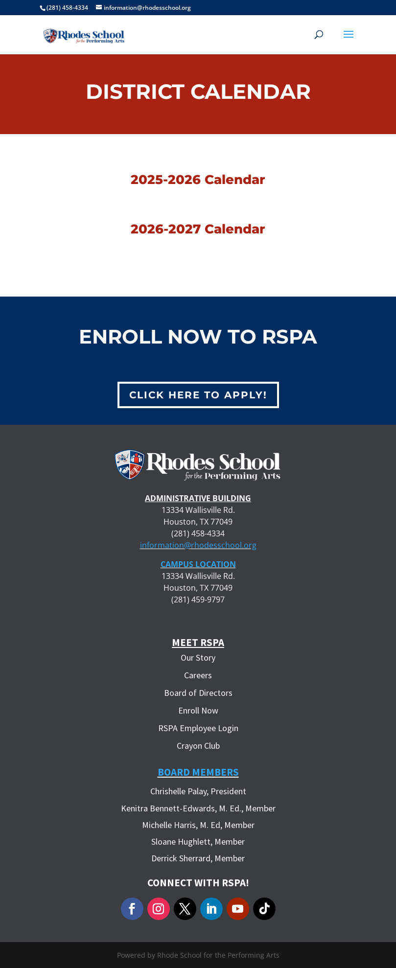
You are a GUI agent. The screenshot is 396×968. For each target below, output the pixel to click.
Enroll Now (198, 710)
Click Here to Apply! (198, 395)
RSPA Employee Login (198, 728)
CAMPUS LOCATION (198, 564)
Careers (198, 675)
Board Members (198, 772)
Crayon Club (198, 745)
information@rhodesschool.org (198, 545)
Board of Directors (198, 692)
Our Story (198, 657)
